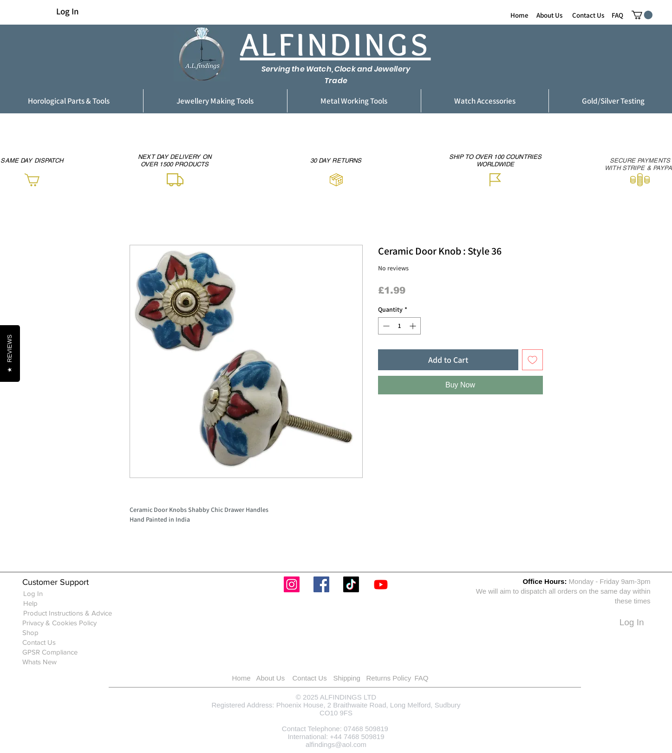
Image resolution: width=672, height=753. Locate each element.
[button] (642, 15)
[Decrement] (385, 326)
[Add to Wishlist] (532, 359)
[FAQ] (617, 14)
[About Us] (549, 14)
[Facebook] (321, 584)
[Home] (519, 14)
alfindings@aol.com (336, 744)
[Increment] (413, 326)
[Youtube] (381, 584)
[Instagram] (292, 584)
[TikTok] (351, 584)
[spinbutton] (399, 326)
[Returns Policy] (400, 678)
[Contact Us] (588, 14)
